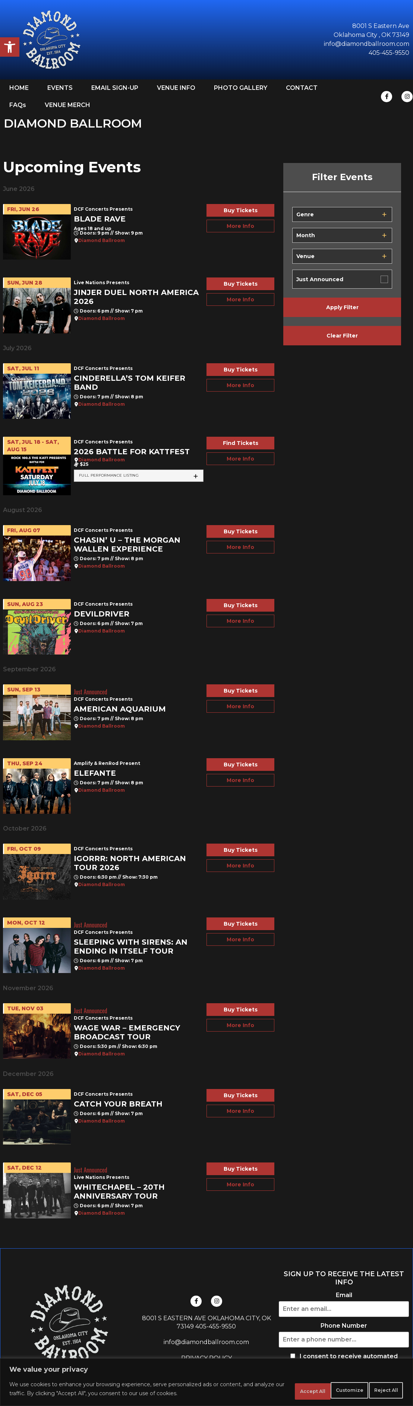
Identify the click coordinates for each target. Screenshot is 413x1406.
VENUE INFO (176, 87)
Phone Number (344, 1326)
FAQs (17, 105)
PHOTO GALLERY (240, 87)
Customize (275, 1390)
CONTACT (302, 87)
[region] (206, 1384)
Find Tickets (240, 443)
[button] (9, 47)
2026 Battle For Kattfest (132, 451)
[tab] (139, 476)
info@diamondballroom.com (206, 1342)
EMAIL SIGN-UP (114, 87)
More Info (240, 226)
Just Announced (319, 279)
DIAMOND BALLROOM (73, 123)
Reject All (327, 1390)
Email (344, 1295)
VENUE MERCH (67, 105)
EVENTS (60, 87)
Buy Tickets (241, 210)
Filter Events (342, 177)
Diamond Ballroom (101, 240)
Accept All (379, 1390)
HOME (19, 87)
